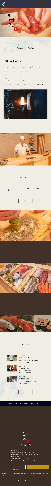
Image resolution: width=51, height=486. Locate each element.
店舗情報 (10, 403)
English (31, 48)
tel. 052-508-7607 (13, 467)
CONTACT (41, 4)
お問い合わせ (18, 403)
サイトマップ (40, 403)
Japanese (20, 48)
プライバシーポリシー (29, 403)
